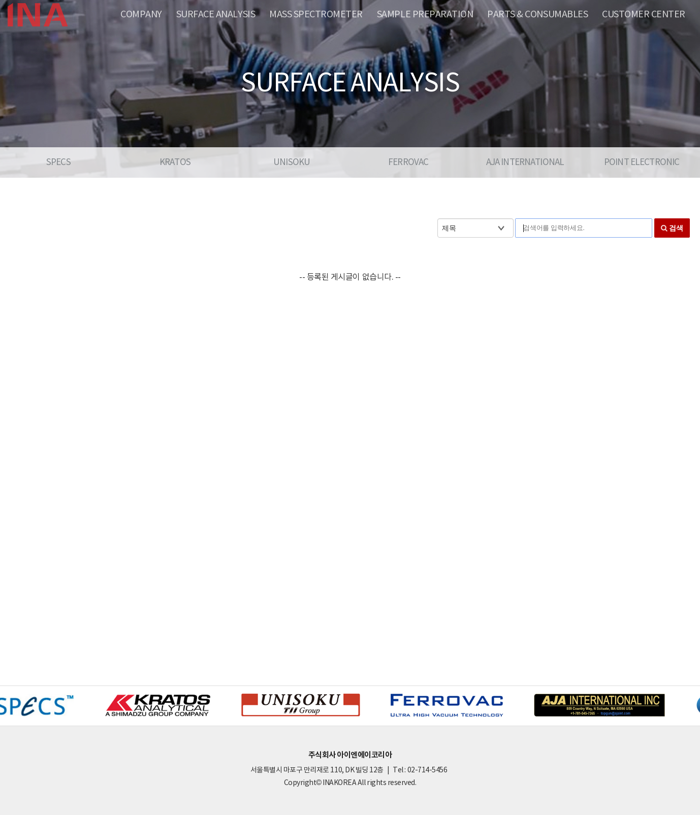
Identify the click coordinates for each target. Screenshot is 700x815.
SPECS (58, 162)
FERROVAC (408, 162)
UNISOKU (291, 162)
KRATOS (175, 162)
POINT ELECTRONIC (641, 162)
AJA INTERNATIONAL (525, 162)
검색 (676, 228)
